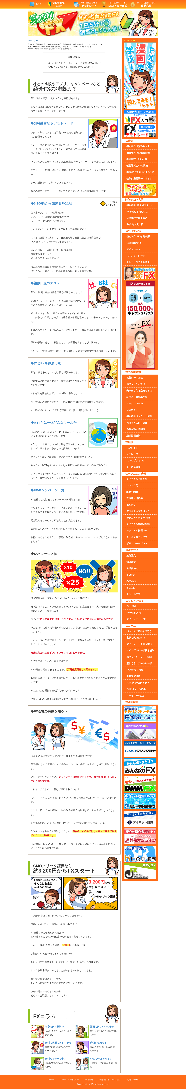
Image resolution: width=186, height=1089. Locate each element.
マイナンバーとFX (136, 619)
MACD (138, 524)
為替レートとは (134, 377)
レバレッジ (132, 454)
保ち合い (131, 505)
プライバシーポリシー (70, 1080)
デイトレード (133, 249)
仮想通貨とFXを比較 (137, 165)
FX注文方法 (131, 550)
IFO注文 (130, 587)
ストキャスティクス (136, 537)
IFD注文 (130, 575)
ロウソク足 (132, 485)
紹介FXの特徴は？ (75, 63)
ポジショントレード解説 (139, 657)
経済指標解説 (133, 435)
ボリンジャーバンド (136, 543)
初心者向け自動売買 (138, 153)
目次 (70, 57)
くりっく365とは (135, 695)
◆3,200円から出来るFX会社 (51, 203)
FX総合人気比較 (134, 224)
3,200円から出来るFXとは (140, 172)
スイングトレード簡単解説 (140, 650)
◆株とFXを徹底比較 (46, 363)
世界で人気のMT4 (135, 637)
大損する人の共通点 (136, 423)
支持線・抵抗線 (134, 498)
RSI (138, 517)
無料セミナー (139, 146)
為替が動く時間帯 (135, 429)
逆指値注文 (132, 568)
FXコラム (130, 625)
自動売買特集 (133, 676)
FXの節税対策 (133, 612)
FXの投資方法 (133, 231)
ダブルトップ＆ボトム (138, 511)
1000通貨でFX (134, 243)
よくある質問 (133, 467)
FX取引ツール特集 (136, 689)
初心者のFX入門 (134, 199)
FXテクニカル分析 (135, 473)
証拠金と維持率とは (136, 397)
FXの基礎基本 (133, 372)
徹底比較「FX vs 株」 (138, 159)
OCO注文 (131, 581)
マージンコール (134, 403)
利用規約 (89, 1080)
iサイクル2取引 (139, 631)
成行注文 (131, 555)
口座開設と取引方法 (136, 218)
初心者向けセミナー (139, 416)
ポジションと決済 (135, 384)
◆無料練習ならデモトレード (52, 123)
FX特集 (129, 140)
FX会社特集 (131, 702)
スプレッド (132, 447)
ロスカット (132, 410)
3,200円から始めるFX (137, 682)
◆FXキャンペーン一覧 (47, 490)
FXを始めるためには (137, 211)
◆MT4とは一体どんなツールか (54, 422)
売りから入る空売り (139, 390)
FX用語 (129, 442)
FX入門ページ (139, 205)
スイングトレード (135, 256)
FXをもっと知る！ (135, 600)
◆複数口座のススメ (45, 283)
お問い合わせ (132, 1080)
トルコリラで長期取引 (138, 262)
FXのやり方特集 (134, 670)
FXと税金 (131, 606)
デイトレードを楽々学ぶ (139, 644)
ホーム (51, 1080)
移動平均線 (132, 492)
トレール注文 (133, 594)
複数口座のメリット (139, 178)
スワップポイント (135, 460)
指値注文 (131, 562)
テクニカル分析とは (136, 479)
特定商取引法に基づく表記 (110, 1080)
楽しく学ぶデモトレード (139, 663)
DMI (136, 530)
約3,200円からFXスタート (71, 67)
